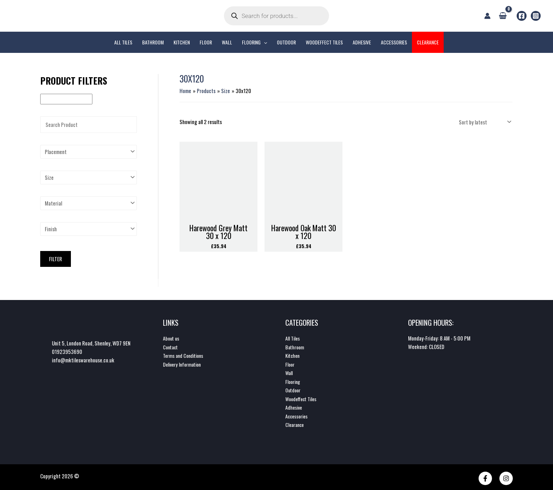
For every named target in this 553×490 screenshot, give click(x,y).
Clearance (295, 423)
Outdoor (293, 389)
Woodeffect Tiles (302, 397)
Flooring (293, 380)
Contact (171, 346)
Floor (290, 363)
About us (172, 338)
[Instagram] (536, 16)
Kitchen (293, 355)
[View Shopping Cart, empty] (503, 15)
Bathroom (295, 346)
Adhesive (294, 406)
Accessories (297, 414)
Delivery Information (184, 363)
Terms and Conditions (185, 355)
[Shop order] (484, 121)
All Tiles (293, 338)
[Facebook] (522, 16)
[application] (264, 42)
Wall (289, 372)
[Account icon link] (487, 16)
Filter (55, 259)
